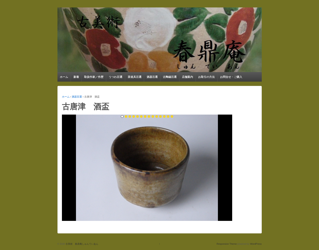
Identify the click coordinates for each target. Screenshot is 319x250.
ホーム (64, 76)
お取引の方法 (206, 76)
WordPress (256, 244)
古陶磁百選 (170, 76)
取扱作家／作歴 (93, 76)
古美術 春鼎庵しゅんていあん (81, 244)
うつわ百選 (115, 76)
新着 (76, 76)
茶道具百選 (135, 76)
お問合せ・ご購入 (231, 76)
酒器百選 (152, 76)
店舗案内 (187, 76)
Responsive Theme (227, 244)
